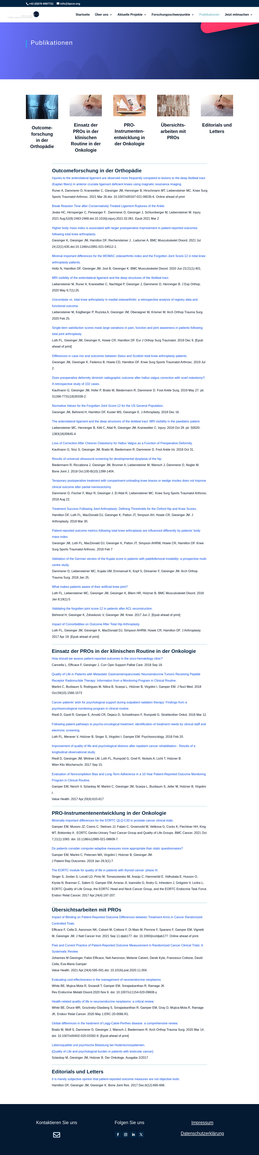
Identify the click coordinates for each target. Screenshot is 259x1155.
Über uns (101, 14)
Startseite (83, 14)
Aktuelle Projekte (130, 14)
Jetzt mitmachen (237, 14)
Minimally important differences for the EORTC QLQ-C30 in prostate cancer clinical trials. (113, 820)
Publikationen (209, 14)
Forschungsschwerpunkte (171, 14)
